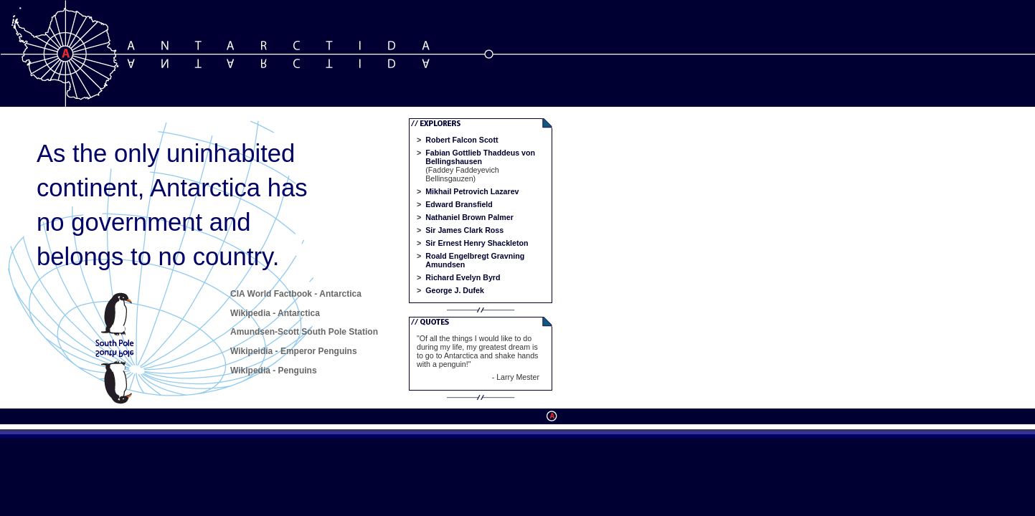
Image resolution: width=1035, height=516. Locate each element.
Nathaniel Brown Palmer (469, 217)
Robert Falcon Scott (461, 139)
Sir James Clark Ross (464, 230)
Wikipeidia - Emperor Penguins (293, 351)
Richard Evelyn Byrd (462, 277)
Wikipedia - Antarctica (275, 313)
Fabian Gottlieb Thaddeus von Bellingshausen (480, 157)
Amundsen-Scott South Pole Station (304, 332)
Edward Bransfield (459, 204)
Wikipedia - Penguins (273, 371)
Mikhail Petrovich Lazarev (472, 191)
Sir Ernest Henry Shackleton (476, 243)
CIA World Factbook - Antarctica (295, 294)
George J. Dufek (454, 290)
